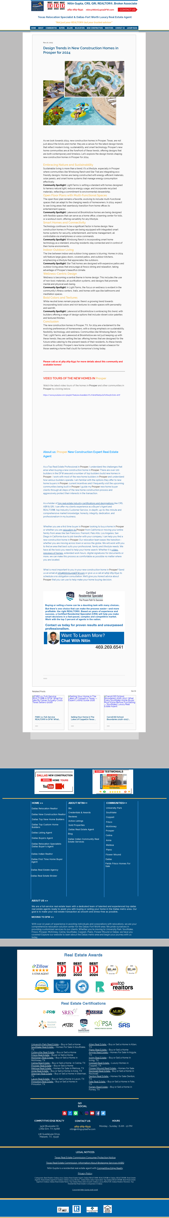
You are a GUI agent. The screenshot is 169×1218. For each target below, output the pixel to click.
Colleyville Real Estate (42, 1052)
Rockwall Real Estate (100, 1071)
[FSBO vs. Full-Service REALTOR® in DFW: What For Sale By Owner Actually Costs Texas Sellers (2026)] (48, 704)
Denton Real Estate (99, 1076)
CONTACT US (82, 1120)
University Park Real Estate (45, 1044)
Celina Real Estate (40, 1063)
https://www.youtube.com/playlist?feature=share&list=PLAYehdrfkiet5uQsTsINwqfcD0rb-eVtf (81, 395)
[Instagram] (86, 1113)
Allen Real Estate (98, 1044)
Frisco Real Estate (40, 1055)
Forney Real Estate (98, 1087)
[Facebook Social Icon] (97, 1113)
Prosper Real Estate (41, 1065)
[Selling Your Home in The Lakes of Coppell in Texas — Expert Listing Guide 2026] (84, 704)
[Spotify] (75, 1113)
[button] (41, 28)
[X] (81, 1113)
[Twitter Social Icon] (103, 1113)
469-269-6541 (75, 9)
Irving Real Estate (98, 1057)
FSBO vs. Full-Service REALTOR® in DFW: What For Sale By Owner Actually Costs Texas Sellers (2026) (47, 718)
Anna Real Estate (40, 1071)
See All (133, 691)
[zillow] (70, 1113)
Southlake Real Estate (42, 1047)
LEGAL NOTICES (85, 1152)
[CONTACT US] (127, 10)
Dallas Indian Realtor (42, 854)
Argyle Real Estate (98, 1052)
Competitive (103, 1168)
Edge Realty (116, 1168)
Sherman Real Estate (41, 1073)
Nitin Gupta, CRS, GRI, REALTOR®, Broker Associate (102, 3)
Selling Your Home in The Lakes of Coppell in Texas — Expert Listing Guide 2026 (84, 718)
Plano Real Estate (98, 1049)
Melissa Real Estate (41, 1068)
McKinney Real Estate (42, 1057)
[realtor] (64, 1113)
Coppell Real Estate (99, 1063)
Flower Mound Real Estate (102, 1068)
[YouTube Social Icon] (92, 1113)
